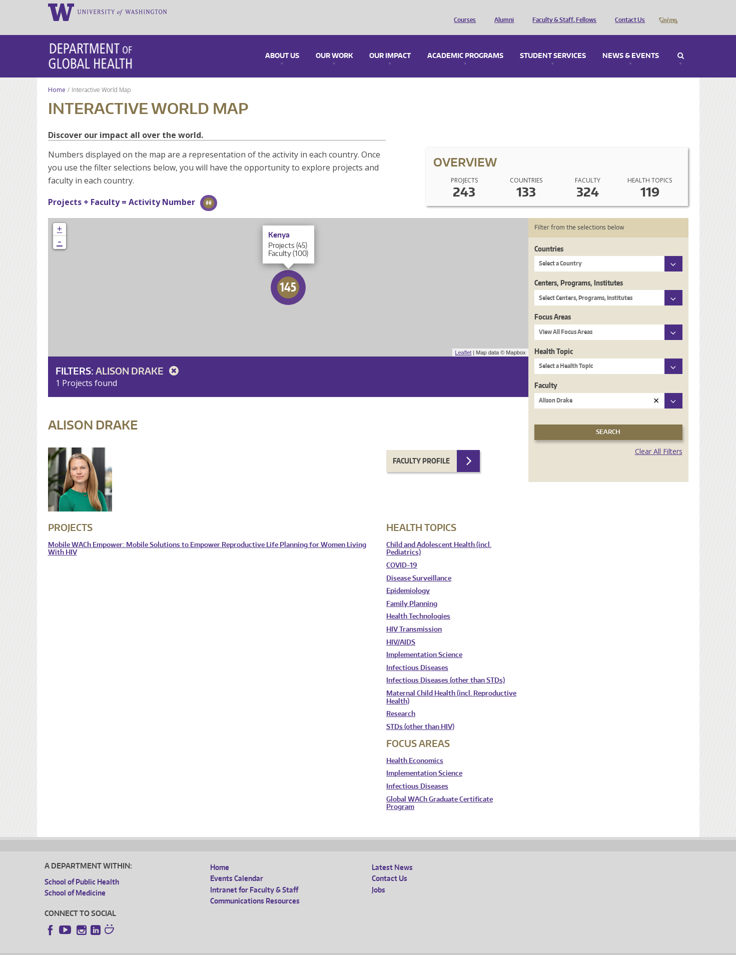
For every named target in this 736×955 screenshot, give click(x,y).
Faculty (545, 371)
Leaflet (463, 339)
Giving (667, 11)
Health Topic (553, 337)
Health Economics (414, 746)
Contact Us (627, 11)
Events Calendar (236, 864)
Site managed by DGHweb (277, 947)
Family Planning (411, 590)
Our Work (334, 42)
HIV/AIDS (400, 628)
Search (680, 42)
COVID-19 (401, 551)
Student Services (553, 42)
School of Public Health (82, 868)
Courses (462, 11)
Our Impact (390, 42)
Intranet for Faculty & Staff (254, 876)
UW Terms (218, 947)
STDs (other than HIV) (420, 712)
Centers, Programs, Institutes (578, 268)
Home (57, 76)
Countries (548, 234)
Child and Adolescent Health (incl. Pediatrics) (438, 534)
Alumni (501, 11)
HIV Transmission (414, 615)
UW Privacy (177, 947)
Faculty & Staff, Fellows (562, 11)
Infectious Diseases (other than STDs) (445, 666)
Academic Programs (465, 42)
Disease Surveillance (418, 564)
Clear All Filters (658, 437)
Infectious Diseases (417, 654)
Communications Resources (255, 886)
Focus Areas (552, 302)
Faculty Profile (421, 446)
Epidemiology (408, 576)
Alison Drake (139, 356)
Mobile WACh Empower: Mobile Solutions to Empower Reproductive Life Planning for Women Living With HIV (207, 534)
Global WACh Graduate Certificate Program (439, 789)
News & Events (630, 42)
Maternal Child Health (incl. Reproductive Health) (451, 683)
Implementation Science (424, 640)
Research (400, 700)
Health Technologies (418, 602)
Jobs (378, 876)
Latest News (392, 853)
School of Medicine (75, 878)
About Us (282, 42)
